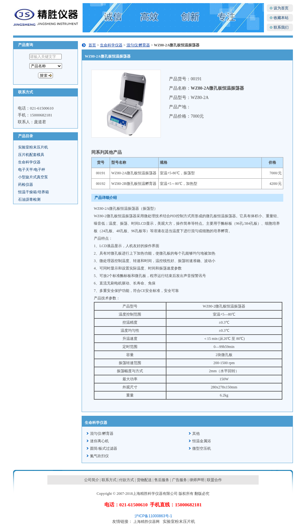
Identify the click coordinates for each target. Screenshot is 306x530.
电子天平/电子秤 (31, 169)
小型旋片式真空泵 (33, 177)
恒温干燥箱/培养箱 (33, 192)
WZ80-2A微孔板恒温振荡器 (133, 173)
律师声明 (196, 480)
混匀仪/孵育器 (138, 45)
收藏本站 (281, 18)
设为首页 (281, 8)
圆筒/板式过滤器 (103, 448)
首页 (92, 45)
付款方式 (126, 480)
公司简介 (91, 480)
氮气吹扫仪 (99, 456)
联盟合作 (214, 480)
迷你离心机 (99, 441)
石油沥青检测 (29, 199)
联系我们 (281, 27)
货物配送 (144, 480)
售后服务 (161, 480)
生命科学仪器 (29, 162)
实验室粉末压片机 (33, 147)
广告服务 (179, 480)
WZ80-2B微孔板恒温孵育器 (133, 183)
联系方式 (109, 480)
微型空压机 (201, 448)
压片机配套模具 (31, 154)
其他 (196, 433)
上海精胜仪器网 (146, 521)
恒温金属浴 (201, 441)
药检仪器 (25, 184)
